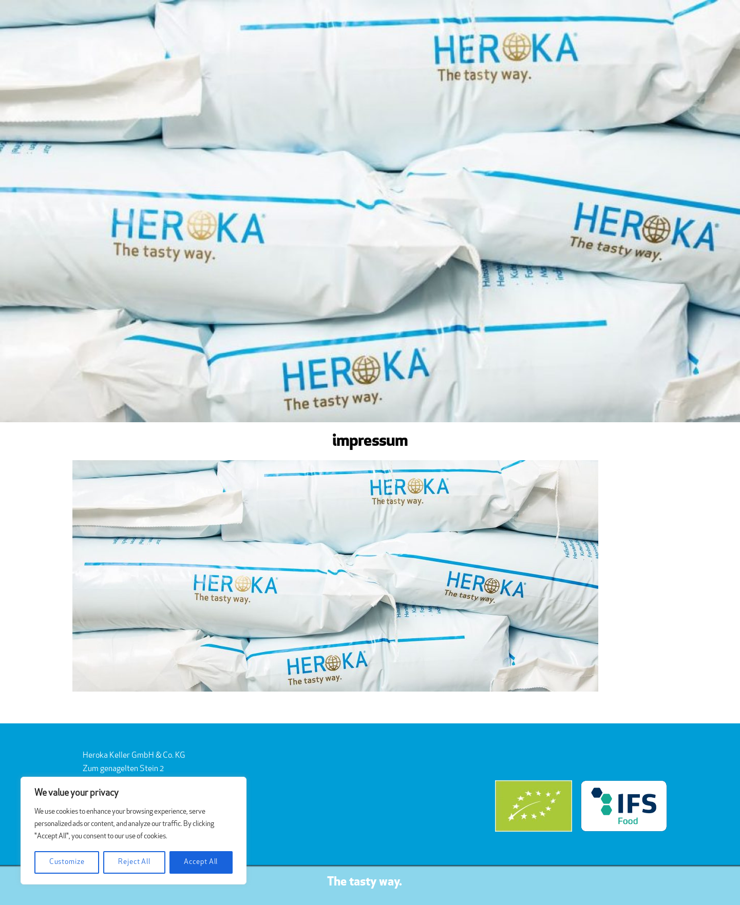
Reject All (134, 862)
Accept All (201, 862)
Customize (67, 862)
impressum (370, 442)
